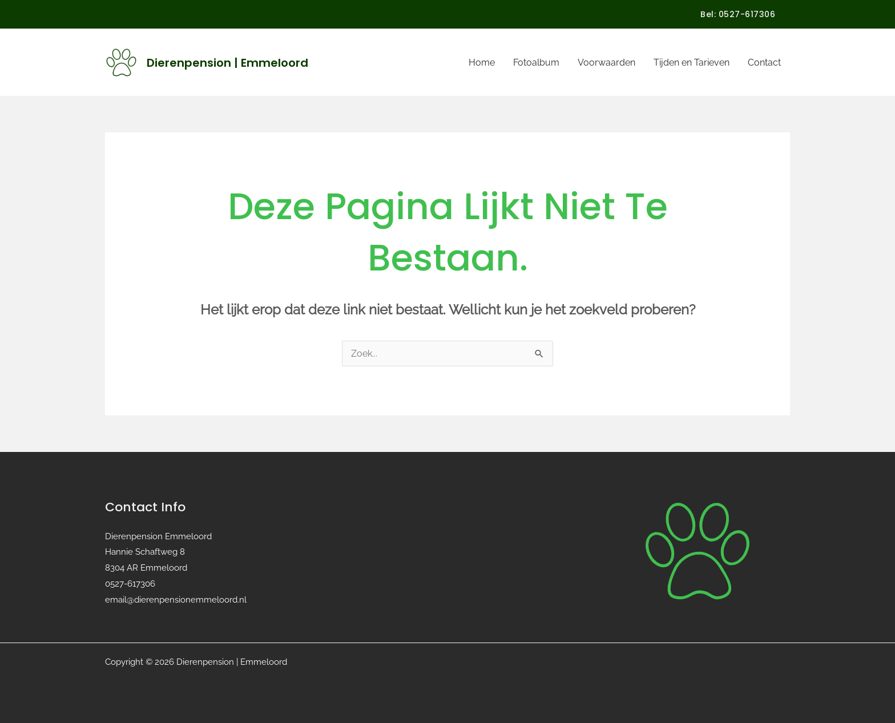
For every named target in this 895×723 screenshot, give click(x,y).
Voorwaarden (606, 62)
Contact (764, 62)
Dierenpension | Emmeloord (227, 63)
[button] (738, 14)
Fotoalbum (536, 62)
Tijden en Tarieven (691, 62)
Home (482, 62)
